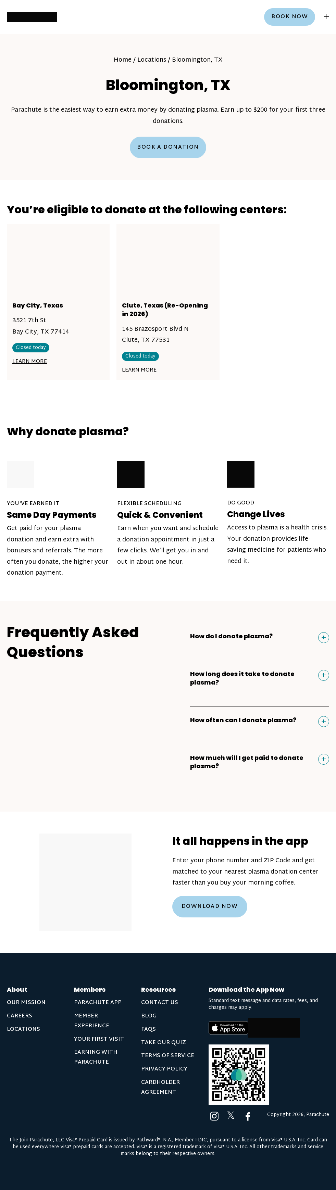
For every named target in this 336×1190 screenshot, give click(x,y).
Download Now (210, 907)
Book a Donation (168, 147)
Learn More (29, 362)
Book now (289, 17)
